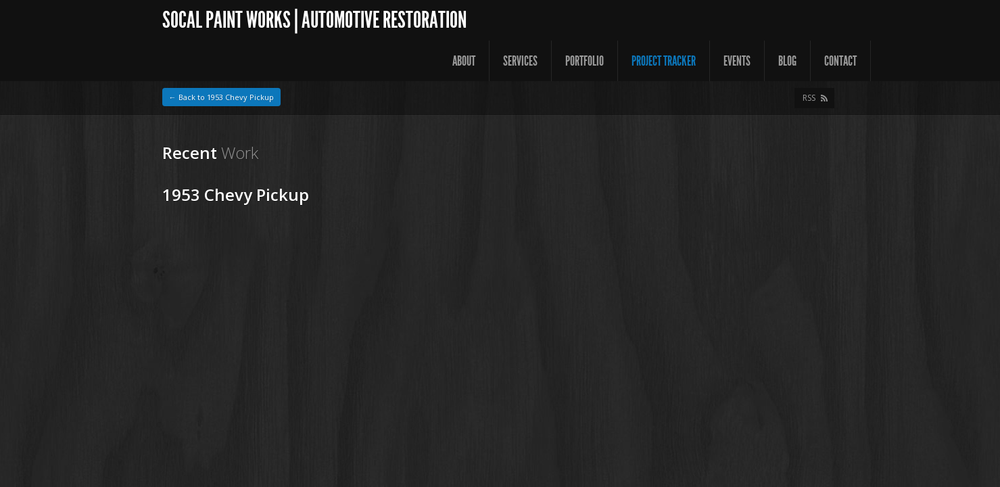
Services (520, 61)
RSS (809, 97)
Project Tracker (664, 61)
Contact (840, 61)
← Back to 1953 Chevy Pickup (221, 97)
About (463, 61)
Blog (787, 61)
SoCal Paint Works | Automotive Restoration (314, 20)
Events (737, 61)
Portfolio (584, 61)
